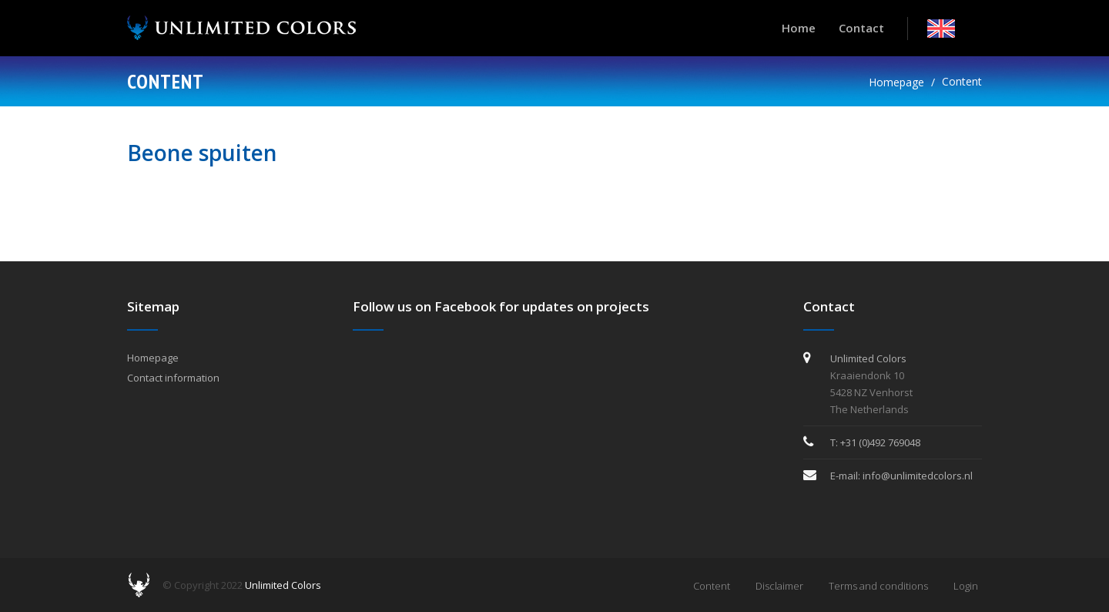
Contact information (173, 378)
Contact (861, 27)
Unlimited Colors (283, 585)
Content (962, 81)
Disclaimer (779, 586)
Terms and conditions (878, 586)
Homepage (896, 82)
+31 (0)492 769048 (880, 442)
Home (799, 27)
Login (965, 586)
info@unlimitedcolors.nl (918, 476)
